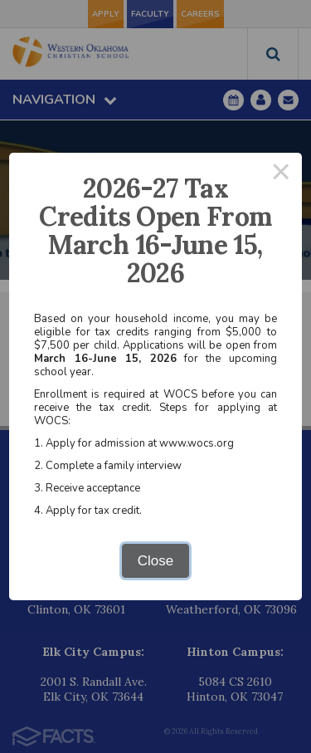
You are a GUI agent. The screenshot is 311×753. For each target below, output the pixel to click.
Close (155, 561)
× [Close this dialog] (281, 174)
